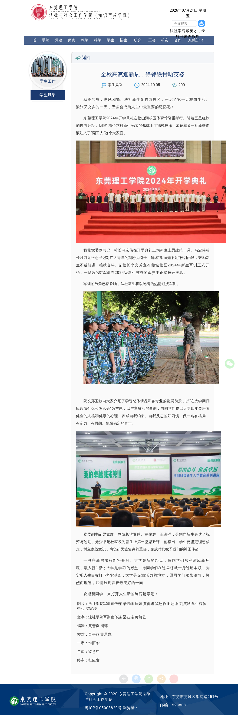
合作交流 (178, 44)
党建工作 (58, 44)
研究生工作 (137, 49)
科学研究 (97, 44)
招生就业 (123, 44)
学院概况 (45, 44)
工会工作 (152, 44)
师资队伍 (71, 44)
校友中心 (165, 44)
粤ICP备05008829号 (103, 708)
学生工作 (110, 44)
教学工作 (84, 44)
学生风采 (48, 95)
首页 (35, 44)
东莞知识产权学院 (195, 44)
